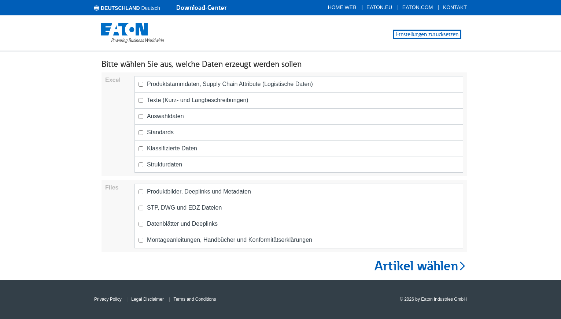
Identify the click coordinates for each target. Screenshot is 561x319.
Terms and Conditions (194, 299)
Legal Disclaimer (147, 299)
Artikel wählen (420, 266)
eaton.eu (379, 7)
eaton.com (417, 7)
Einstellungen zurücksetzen (427, 34)
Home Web (342, 7)
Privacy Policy (108, 299)
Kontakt (455, 7)
